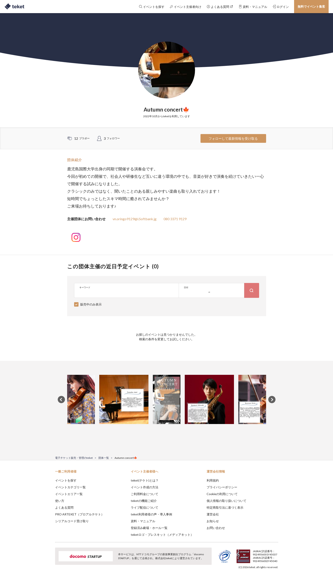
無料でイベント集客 (311, 6)
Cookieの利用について (222, 494)
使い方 (59, 501)
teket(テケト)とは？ (145, 480)
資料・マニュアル (143, 521)
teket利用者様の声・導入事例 (151, 514)
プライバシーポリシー (222, 487)
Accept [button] (275, 554)
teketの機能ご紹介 (144, 501)
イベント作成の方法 (144, 487)
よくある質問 (64, 507)
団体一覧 (103, 457)
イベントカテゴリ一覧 (70, 487)
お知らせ (213, 521)
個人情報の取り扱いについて (226, 501)
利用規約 (213, 480)
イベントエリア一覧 (69, 494)
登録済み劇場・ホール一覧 (149, 528)
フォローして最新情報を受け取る (233, 138)
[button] (48, 559)
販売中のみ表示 (91, 304)
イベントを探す (66, 480)
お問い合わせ (216, 528)
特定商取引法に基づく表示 (225, 507)
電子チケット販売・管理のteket (74, 457)
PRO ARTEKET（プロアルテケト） (79, 514)
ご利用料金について (144, 494)
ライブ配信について (144, 507)
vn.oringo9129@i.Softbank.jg (135, 219)
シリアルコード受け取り (72, 521)
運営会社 (213, 514)
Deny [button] (253, 554)
